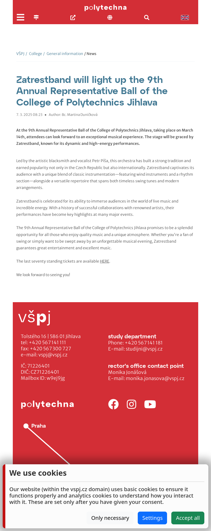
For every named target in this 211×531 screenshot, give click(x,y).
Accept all (188, 517)
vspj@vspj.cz (52, 355)
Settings (152, 517)
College (34, 53)
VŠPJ (20, 53)
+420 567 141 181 (144, 343)
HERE (104, 261)
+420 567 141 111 (47, 342)
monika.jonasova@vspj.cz (155, 378)
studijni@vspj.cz (144, 349)
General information (63, 53)
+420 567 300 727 (50, 349)
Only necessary (110, 517)
